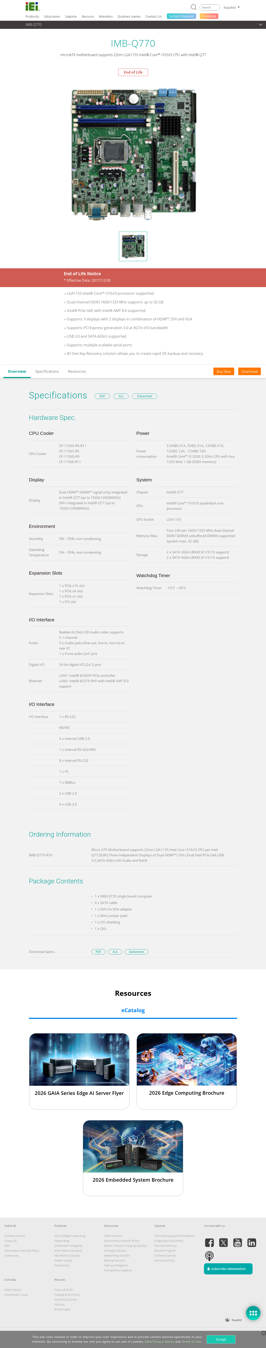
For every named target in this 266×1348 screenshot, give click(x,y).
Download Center (65, 1299)
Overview (17, 371)
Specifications (47, 371)
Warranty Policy (164, 1260)
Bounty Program (165, 1251)
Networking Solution (117, 1255)
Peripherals (61, 1265)
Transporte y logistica (118, 1270)
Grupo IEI (10, 1241)
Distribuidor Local (16, 1295)
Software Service (165, 1255)
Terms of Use (191, 1341)
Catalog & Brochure (67, 1295)
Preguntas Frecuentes (168, 1241)
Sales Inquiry (12, 1290)
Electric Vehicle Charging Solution (125, 1246)
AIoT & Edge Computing (69, 1236)
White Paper (62, 1309)
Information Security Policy (21, 1251)
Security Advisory (165, 1246)
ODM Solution (113, 1236)
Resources (77, 371)
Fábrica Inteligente (116, 1265)
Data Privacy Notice (159, 1341)
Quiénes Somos (14, 1236)
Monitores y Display (67, 1255)
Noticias (59, 1304)
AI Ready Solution (115, 1251)
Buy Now (224, 371)
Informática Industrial (68, 1251)
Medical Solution (115, 1260)
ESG (7, 1246)
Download (249, 371)
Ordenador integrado (68, 1246)
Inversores (11, 1255)
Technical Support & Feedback (174, 1236)
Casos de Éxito (63, 1290)
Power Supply (63, 1260)
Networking (61, 1241)
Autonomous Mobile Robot (121, 1241)
